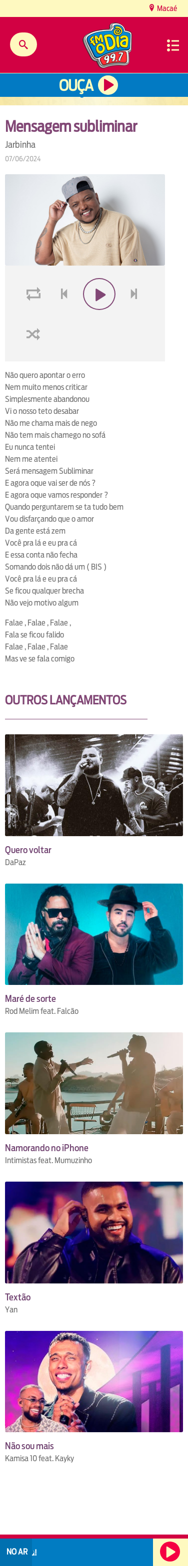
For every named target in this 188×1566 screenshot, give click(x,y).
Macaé (166, 8)
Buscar (23, 44)
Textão (17, 1297)
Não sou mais (29, 1446)
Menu (173, 45)
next (135, 317)
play (98, 317)
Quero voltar (28, 850)
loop (35, 317)
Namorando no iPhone (46, 1148)
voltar (61, 317)
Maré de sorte (30, 998)
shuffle (35, 357)
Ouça (76, 85)
